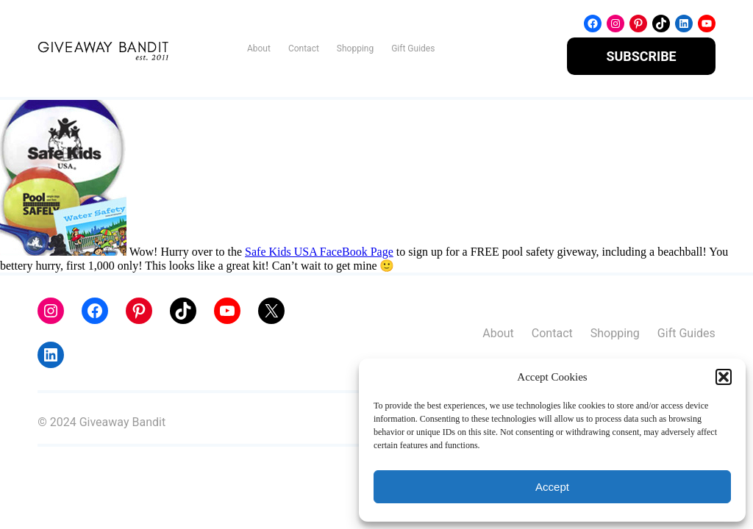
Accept (552, 487)
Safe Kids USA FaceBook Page (319, 252)
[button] (723, 377)
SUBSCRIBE (641, 56)
